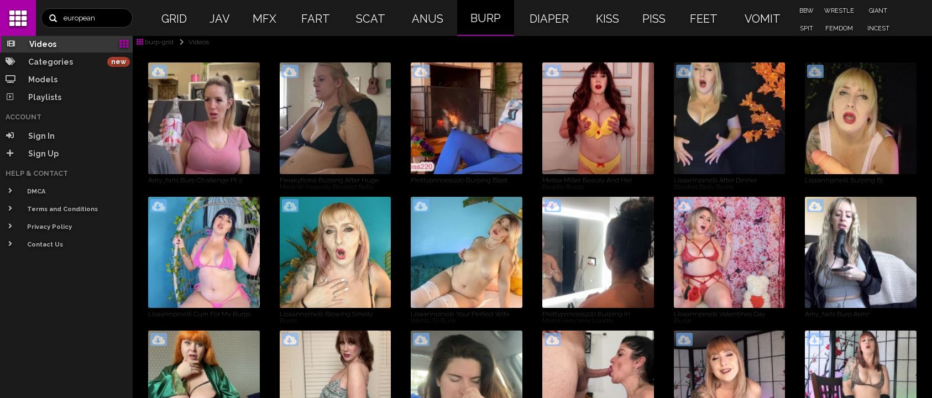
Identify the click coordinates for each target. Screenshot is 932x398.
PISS (654, 18)
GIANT (878, 10)
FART (315, 18)
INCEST (878, 28)
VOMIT (763, 18)
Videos (192, 42)
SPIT (806, 28)
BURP (485, 18)
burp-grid (155, 42)
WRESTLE (839, 10)
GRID (174, 18)
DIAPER (549, 18)
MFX (264, 18)
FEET (704, 18)
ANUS (427, 18)
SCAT (370, 18)
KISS (607, 18)
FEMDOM (839, 28)
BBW (806, 10)
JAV (220, 18)
